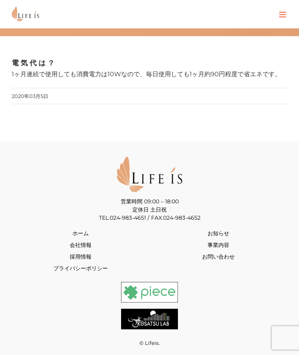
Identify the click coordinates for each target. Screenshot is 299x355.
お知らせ (218, 233)
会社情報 (80, 244)
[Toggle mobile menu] (283, 14)
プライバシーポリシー (80, 268)
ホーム (80, 233)
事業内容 (218, 244)
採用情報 (80, 256)
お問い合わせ (218, 256)
